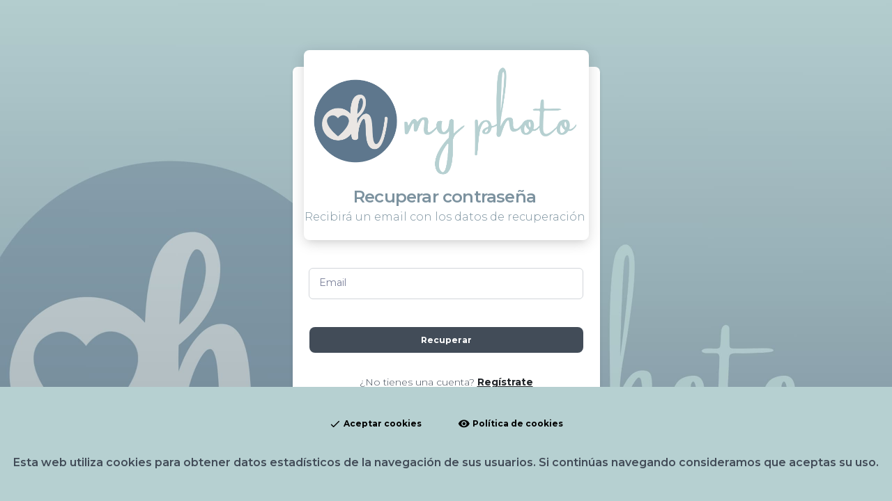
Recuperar (446, 340)
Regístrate (505, 382)
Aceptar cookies (375, 424)
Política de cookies (510, 424)
